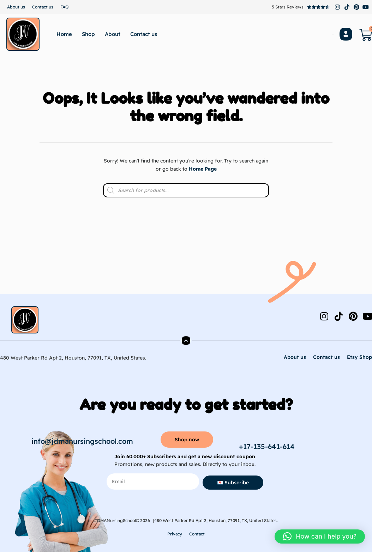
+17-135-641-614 (267, 446)
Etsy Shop (359, 357)
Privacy (174, 533)
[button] (320, 536)
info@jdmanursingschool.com (82, 441)
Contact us (42, 7)
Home (64, 34)
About (112, 34)
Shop (88, 34)
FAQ (64, 7)
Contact (197, 533)
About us (16, 7)
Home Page (203, 169)
